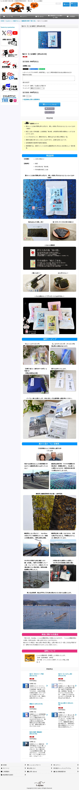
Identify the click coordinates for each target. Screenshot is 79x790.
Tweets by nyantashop (8, 27)
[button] (50, 112)
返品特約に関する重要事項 (31, 99)
